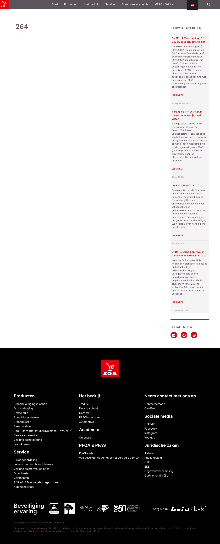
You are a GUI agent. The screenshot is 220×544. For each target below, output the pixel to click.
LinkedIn (149, 424)
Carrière (84, 413)
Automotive (86, 422)
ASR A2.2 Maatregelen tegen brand (36, 482)
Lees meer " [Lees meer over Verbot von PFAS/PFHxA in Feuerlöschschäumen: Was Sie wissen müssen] (178, 168)
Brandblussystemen (26, 417)
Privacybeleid (153, 457)
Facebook (150, 428)
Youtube (149, 437)
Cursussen (85, 437)
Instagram (150, 433)
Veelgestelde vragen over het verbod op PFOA (109, 457)
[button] (209, 4)
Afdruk (148, 453)
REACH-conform (90, 417)
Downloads (21, 473)
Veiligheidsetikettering (28, 439)
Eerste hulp (21, 413)
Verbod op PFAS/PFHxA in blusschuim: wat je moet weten (187, 115)
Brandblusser (22, 422)
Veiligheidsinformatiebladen (32, 469)
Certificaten (21, 477)
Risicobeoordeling (25, 460)
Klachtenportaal (24, 486)
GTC (147, 462)
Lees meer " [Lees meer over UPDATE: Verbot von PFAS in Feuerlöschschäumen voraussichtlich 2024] (178, 302)
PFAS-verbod (87, 453)
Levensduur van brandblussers (33, 464)
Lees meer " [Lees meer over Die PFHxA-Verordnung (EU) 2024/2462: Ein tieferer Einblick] (178, 95)
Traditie (84, 404)
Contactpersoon (154, 404)
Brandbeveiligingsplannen (30, 404)
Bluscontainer (22, 426)
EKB (147, 466)
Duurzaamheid (88, 408)
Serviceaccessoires (26, 435)
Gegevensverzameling (158, 471)
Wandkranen (22, 444)
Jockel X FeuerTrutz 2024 (187, 185)
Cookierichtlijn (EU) (157, 475)
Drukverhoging (23, 408)
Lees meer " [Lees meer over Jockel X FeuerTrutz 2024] (178, 235)
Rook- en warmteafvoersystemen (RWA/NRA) (43, 430)
